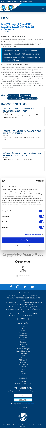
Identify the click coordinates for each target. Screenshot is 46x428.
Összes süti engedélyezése (23, 240)
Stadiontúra (23, 353)
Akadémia (23, 362)
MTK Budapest (23, 337)
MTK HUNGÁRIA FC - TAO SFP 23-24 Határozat (23, 316)
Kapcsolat (23, 373)
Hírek (23, 328)
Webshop (23, 367)
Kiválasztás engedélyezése (23, 246)
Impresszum (23, 381)
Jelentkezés (23, 335)
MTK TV (23, 358)
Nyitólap (23, 326)
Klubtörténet (23, 344)
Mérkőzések (23, 333)
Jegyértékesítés (23, 364)
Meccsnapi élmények (23, 349)
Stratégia (23, 342)
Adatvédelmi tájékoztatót (27, 403)
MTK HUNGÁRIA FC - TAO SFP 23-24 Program (23, 314)
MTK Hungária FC (13, 95)
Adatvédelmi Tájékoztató (23, 383)
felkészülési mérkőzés (15, 98)
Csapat (23, 331)
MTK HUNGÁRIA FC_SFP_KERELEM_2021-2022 (23, 296)
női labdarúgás (25, 95)
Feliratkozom (23, 407)
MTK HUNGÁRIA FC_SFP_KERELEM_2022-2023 (23, 307)
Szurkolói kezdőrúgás (23, 351)
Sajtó (23, 355)
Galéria (23, 346)
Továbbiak (23, 319)
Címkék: (4, 95)
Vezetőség (23, 340)
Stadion (23, 369)
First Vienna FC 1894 (30, 98)
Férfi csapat (23, 360)
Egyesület (23, 371)
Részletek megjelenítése (33, 234)
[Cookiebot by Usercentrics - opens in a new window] (36, 181)
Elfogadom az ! (24, 403)
